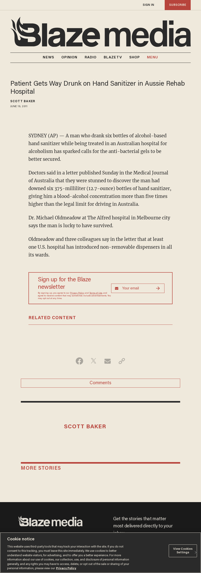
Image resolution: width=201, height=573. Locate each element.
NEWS (48, 57)
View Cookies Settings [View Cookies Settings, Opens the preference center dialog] (183, 551)
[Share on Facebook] (79, 361)
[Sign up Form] (137, 288)
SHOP (134, 57)
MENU (152, 57)
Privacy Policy (77, 293)
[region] (100, 552)
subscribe (177, 5)
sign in (148, 5)
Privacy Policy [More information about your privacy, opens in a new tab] (66, 568)
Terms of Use (95, 293)
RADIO (91, 57)
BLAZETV (113, 57)
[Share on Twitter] (93, 361)
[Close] (196, 552)
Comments (100, 383)
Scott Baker (22, 101)
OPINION (69, 57)
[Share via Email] (107, 361)
